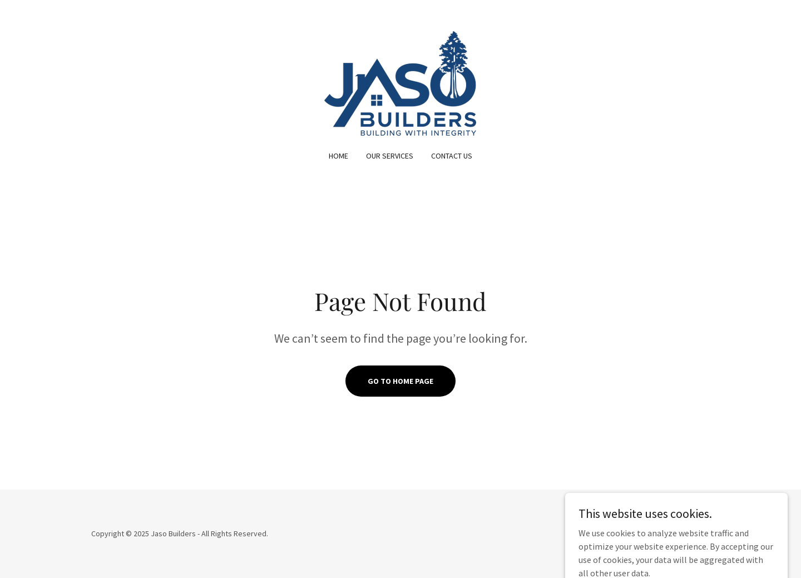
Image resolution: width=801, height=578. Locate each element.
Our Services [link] (389, 156)
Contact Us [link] (451, 156)
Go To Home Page (400, 381)
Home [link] (338, 156)
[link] (400, 82)
